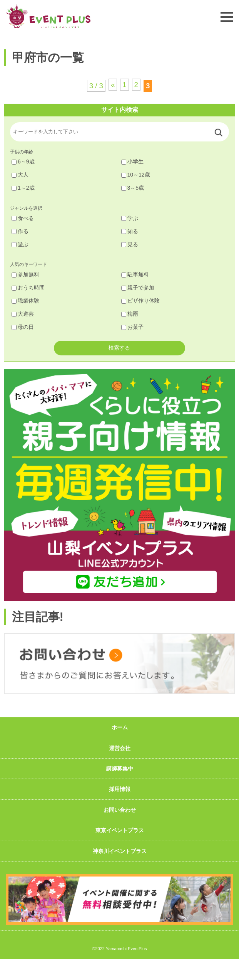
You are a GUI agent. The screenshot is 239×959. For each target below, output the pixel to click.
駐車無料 (135, 274)
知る (129, 231)
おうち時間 (28, 287)
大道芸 (23, 314)
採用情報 (119, 789)
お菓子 (132, 327)
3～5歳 (132, 188)
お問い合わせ (120, 810)
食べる (23, 218)
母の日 (23, 327)
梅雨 (129, 314)
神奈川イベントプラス (120, 851)
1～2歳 (23, 188)
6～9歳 (23, 161)
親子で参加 (137, 287)
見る (129, 244)
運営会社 (119, 748)
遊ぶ (20, 244)
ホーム (120, 727)
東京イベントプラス (119, 830)
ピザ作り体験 (140, 301)
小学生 (132, 161)
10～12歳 (135, 175)
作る (20, 231)
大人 (20, 175)
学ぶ (129, 218)
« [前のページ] (113, 85)
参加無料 (25, 274)
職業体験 (25, 301)
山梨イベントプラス (48, 16)
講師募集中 (119, 769)
